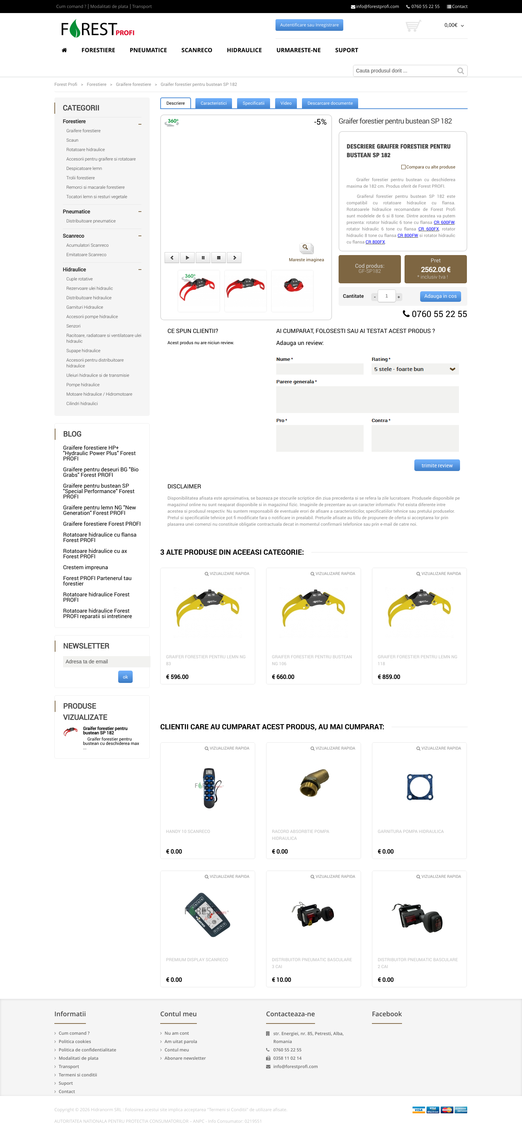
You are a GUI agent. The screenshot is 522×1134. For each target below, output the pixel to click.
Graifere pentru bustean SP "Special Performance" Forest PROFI (98, 491)
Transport (142, 6)
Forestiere (98, 50)
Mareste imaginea (306, 253)
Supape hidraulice (83, 351)
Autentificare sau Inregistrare (309, 25)
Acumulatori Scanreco (87, 245)
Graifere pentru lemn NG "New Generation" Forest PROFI (99, 510)
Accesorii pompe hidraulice (92, 317)
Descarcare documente (330, 103)
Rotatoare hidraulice (85, 150)
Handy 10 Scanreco (188, 831)
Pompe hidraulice (83, 385)
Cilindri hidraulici (82, 404)
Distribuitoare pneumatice (91, 221)
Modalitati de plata (109, 6)
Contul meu (177, 1050)
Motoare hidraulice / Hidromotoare (99, 394)
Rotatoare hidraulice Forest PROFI (96, 597)
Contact (457, 6)
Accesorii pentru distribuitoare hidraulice (95, 363)
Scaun (72, 140)
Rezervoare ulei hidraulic (89, 288)
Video (286, 103)
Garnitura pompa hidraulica (411, 831)
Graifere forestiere (83, 131)
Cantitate (353, 296)
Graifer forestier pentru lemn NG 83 (206, 660)
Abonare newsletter (185, 1058)
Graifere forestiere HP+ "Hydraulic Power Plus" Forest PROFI (99, 453)
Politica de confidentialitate (87, 1050)
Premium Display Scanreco (197, 960)
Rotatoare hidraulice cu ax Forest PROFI (95, 553)
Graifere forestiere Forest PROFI (102, 524)
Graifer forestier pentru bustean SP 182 (105, 730)
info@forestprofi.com (375, 6)
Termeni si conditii (78, 1075)
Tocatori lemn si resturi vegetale (96, 197)
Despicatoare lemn (84, 168)
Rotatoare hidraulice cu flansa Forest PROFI (99, 537)
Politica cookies (75, 1041)
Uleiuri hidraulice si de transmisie (97, 375)
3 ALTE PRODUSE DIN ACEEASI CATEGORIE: (232, 552)
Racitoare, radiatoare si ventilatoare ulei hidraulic (103, 338)
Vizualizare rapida (227, 574)
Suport (347, 50)
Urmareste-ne (298, 50)
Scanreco (197, 50)
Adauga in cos (440, 296)
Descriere (175, 103)
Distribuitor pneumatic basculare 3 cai (312, 963)
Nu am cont (177, 1033)
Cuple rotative (79, 279)
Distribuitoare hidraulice (89, 298)
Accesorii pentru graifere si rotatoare (101, 159)
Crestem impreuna (85, 567)
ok (125, 677)
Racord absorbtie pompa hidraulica (300, 835)
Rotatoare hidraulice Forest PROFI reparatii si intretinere (97, 613)
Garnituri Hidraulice (84, 307)
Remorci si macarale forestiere (95, 187)
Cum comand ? (71, 6)
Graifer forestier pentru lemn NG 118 (417, 660)
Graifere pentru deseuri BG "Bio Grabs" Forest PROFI (100, 472)
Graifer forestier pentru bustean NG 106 (312, 660)
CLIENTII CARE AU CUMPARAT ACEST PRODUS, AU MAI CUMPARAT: (272, 726)
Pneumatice (148, 50)
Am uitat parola (181, 1041)
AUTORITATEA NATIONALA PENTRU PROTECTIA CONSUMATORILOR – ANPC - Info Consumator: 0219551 (158, 1121)
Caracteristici (214, 103)
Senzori (73, 326)
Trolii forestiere (80, 178)
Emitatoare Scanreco (86, 255)
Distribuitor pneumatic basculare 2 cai (418, 963)
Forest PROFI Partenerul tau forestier (97, 581)
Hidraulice (244, 50)
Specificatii (253, 103)
